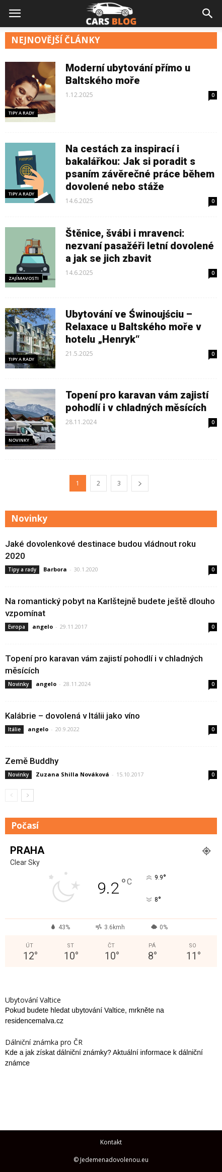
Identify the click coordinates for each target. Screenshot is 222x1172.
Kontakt (111, 1142)
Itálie (14, 729)
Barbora (55, 569)
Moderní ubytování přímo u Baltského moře (127, 74)
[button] (208, 13)
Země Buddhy (31, 761)
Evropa (16, 626)
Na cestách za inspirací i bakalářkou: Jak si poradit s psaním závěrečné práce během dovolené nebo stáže (139, 167)
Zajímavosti (24, 278)
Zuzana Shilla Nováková (72, 774)
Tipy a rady (21, 113)
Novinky (19, 440)
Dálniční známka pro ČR (44, 1042)
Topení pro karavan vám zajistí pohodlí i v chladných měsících (136, 401)
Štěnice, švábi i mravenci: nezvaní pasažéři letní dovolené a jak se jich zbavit (139, 245)
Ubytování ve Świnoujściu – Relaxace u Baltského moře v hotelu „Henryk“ (133, 326)
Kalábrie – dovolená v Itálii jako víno (72, 716)
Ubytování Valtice (33, 1000)
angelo (42, 626)
